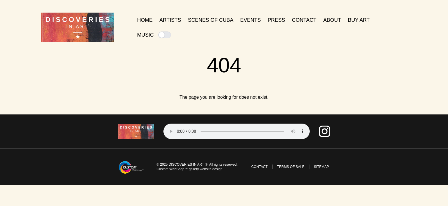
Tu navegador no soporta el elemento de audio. (236, 131)
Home (145, 20)
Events (250, 20)
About (332, 20)
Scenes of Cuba (210, 20)
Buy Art (358, 20)
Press (276, 20)
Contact (304, 20)
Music (154, 34)
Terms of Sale (291, 167)
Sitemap (321, 167)
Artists (170, 20)
